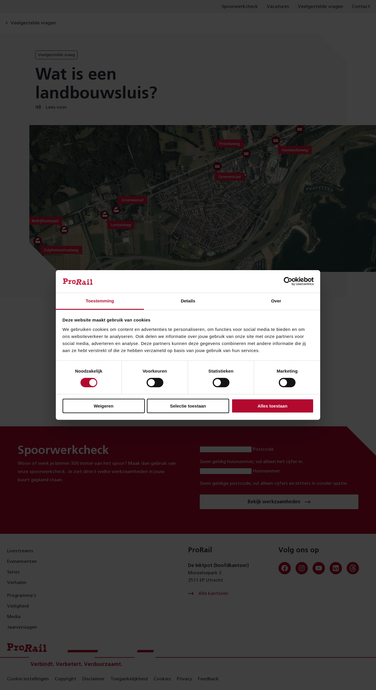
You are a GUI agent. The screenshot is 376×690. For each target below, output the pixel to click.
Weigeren (103, 405)
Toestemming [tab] (100, 300)
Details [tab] (188, 300)
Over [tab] (276, 300)
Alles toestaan (273, 405)
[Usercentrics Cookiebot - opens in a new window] (288, 281)
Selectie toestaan (188, 405)
